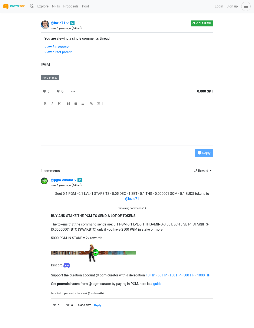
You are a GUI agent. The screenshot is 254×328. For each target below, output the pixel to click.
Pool (85, 6)
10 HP (150, 275)
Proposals (71, 6)
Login (219, 6)
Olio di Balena (201, 23)
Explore (43, 6)
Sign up (232, 6)
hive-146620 (50, 77)
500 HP (188, 275)
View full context (57, 47)
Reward (201, 170)
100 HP (175, 275)
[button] (245, 6)
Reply (204, 153)
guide (157, 284)
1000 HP (203, 275)
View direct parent (58, 52)
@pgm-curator (64, 180)
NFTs (56, 6)
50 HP (162, 275)
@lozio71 (60, 23)
